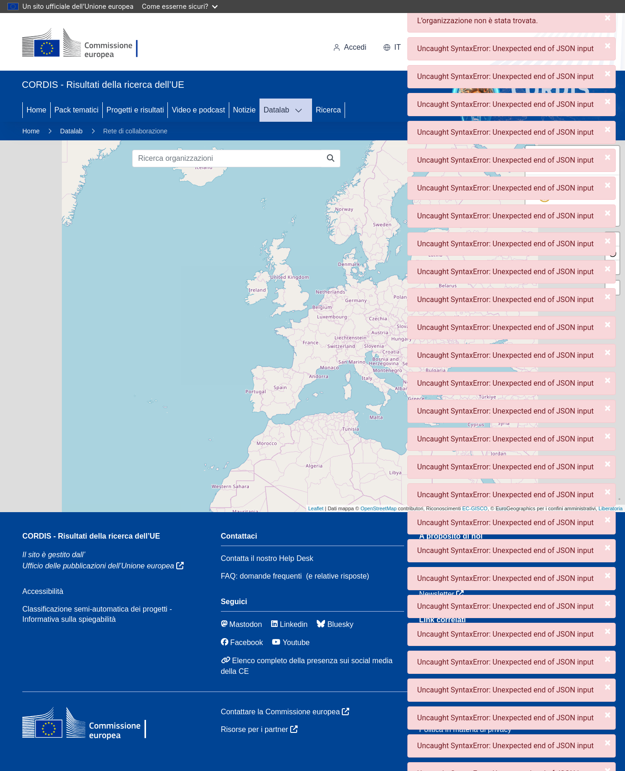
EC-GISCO (474, 508)
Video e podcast (198, 110)
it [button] (392, 47)
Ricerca (328, 110)
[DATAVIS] (301, 110)
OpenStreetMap (378, 508)
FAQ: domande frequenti (261, 576)
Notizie (244, 110)
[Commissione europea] (85, 43)
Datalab (276, 110)
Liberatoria (610, 508)
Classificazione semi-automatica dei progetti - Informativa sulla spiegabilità (97, 614)
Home (37, 110)
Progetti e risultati (135, 110)
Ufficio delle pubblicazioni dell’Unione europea (103, 566)
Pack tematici (76, 110)
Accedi (349, 47)
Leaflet (316, 508)
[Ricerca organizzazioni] (227, 158)
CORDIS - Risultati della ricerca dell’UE (91, 536)
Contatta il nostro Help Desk (267, 558)
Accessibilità (42, 591)
